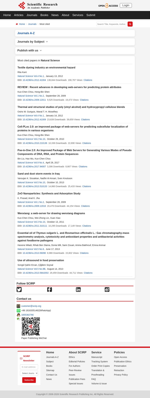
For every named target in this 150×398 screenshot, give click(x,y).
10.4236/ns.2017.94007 (34, 166)
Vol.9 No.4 (39, 162)
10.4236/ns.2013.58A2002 (36, 273)
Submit (90, 15)
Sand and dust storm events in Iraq (39, 173)
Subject (50, 361)
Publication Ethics (123, 361)
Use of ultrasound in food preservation (41, 260)
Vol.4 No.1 (39, 76)
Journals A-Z (52, 357)
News (55, 15)
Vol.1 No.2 (39, 96)
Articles (18, 15)
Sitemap (50, 370)
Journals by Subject (32, 41)
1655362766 (27, 315)
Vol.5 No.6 (39, 249)
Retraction (119, 370)
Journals (32, 15)
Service (96, 352)
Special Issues (76, 383)
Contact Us (51, 374)
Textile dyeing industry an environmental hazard (46, 67)
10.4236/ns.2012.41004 (34, 80)
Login (125, 5)
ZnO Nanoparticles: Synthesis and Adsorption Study (49, 193)
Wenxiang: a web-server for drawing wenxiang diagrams (51, 213)
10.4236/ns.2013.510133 (35, 186)
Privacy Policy (121, 374)
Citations (88, 80)
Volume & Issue (99, 383)
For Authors (74, 366)
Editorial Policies (77, 361)
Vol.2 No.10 (39, 139)
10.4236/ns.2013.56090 (34, 253)
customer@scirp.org (31, 306)
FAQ (93, 379)
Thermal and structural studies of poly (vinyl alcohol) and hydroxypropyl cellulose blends (71, 107)
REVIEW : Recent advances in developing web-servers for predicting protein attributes (69, 87)
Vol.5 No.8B (39, 269)
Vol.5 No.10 (39, 182)
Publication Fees (77, 379)
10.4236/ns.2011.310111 (35, 226)
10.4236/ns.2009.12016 (34, 206)
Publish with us (29, 50)
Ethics (72, 357)
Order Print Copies (100, 366)
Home (7, 15)
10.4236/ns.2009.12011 (34, 100)
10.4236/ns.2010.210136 (35, 143)
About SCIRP (78, 352)
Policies (119, 352)
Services (77, 15)
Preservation (120, 366)
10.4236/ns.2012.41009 (34, 119)
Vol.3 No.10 (39, 222)
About (65, 15)
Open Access (120, 357)
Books (44, 15)
